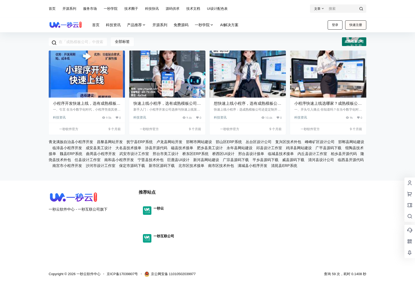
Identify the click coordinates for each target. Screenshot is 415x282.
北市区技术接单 (191, 165)
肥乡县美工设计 (210, 148)
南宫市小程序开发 (67, 165)
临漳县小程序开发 (67, 148)
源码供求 (172, 9)
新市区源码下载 (162, 165)
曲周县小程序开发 (101, 154)
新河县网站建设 (206, 160)
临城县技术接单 (281, 154)
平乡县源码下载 (265, 160)
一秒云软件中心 (88, 274)
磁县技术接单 (182, 148)
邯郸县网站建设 (351, 142)
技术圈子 (131, 9)
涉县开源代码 (156, 148)
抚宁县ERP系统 (140, 142)
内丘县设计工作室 (312, 154)
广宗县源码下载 (236, 160)
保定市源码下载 (132, 165)
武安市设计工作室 (134, 154)
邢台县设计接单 (251, 154)
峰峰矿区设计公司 (320, 142)
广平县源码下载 (328, 148)
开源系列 (69, 9)
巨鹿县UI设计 (178, 160)
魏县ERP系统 (71, 154)
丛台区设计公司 (259, 142)
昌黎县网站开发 (110, 142)
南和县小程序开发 (119, 160)
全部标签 (122, 41)
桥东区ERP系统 (195, 154)
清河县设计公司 (321, 160)
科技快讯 (152, 9)
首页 (52, 9)
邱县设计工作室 (269, 148)
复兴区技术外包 (288, 142)
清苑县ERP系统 (284, 165)
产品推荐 (136, 25)
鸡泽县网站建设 (299, 148)
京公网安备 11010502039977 (170, 274)
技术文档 (193, 9)
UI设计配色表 (217, 9)
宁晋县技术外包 (151, 160)
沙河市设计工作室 (100, 165)
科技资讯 (59, 117)
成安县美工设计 (99, 148)
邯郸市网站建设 (199, 142)
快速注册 (355, 25)
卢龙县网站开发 (169, 142)
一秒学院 (111, 9)
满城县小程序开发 (252, 165)
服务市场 (90, 9)
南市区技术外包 (221, 165)
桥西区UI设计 (223, 154)
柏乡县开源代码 (344, 154)
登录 (335, 25)
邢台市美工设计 (166, 154)
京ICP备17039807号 (122, 274)
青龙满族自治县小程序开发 (71, 142)
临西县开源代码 (351, 160)
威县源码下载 (293, 160)
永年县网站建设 (239, 148)
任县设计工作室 (88, 160)
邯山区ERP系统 (229, 142)
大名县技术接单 (128, 148)
